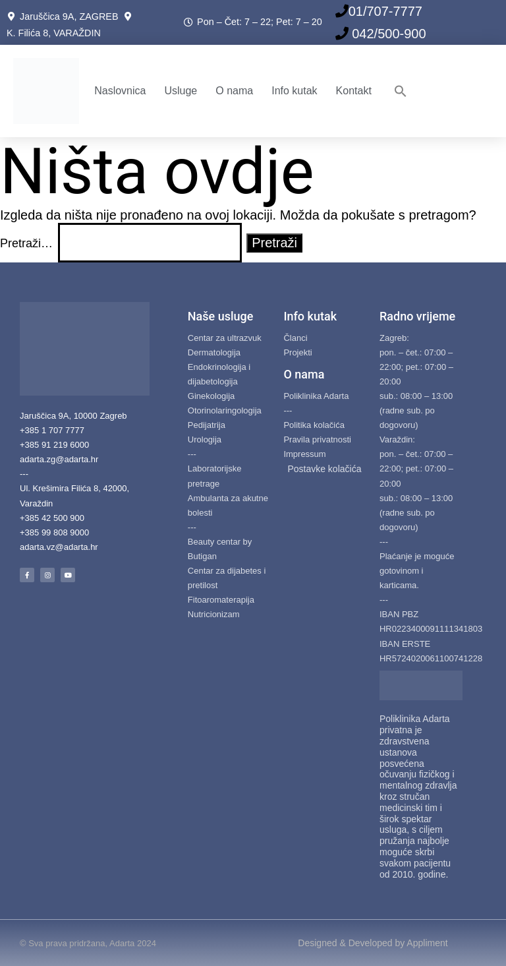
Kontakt (354, 90)
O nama (234, 90)
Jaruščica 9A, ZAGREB (72, 16)
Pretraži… (26, 243)
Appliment (427, 943)
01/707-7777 (385, 11)
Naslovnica (120, 90)
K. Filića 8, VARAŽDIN (54, 33)
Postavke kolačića (324, 469)
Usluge (180, 90)
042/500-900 (387, 33)
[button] (400, 91)
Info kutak (294, 90)
